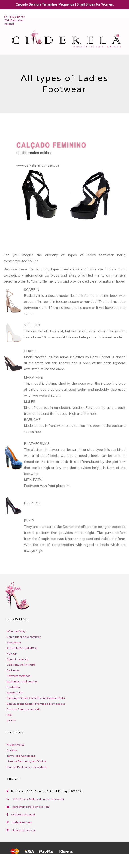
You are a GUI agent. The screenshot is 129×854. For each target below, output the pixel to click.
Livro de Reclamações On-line (26, 761)
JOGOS (11, 720)
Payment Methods (19, 675)
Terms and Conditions (21, 755)
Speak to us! (15, 692)
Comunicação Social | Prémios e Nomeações (36, 703)
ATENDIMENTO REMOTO (22, 648)
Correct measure (18, 659)
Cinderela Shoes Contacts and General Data (36, 698)
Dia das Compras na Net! (23, 709)
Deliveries (13, 670)
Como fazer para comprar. (24, 636)
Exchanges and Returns (22, 681)
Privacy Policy (15, 744)
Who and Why (16, 631)
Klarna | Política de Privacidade (27, 767)
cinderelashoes (22, 822)
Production (14, 687)
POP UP (12, 653)
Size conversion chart (21, 664)
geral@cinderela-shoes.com (31, 806)
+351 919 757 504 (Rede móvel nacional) (35, 799)
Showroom (14, 642)
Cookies (12, 750)
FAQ (9, 714)
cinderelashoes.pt (23, 814)
